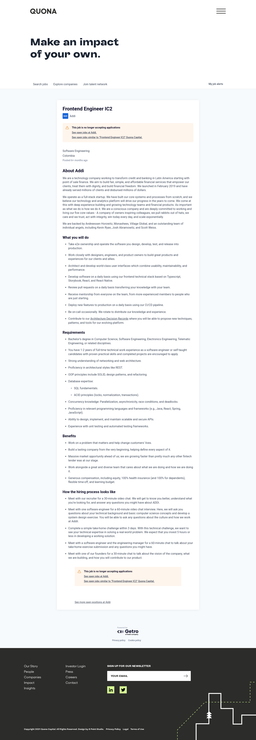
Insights (29, 688)
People (29, 671)
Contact (72, 682)
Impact (29, 682)
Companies (32, 677)
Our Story (31, 666)
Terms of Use (137, 729)
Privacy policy (118, 640)
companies (66, 84)
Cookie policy (134, 640)
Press (69, 671)
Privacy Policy (113, 729)
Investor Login (76, 666)
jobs (40, 84)
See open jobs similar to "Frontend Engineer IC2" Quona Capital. (107, 137)
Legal (125, 729)
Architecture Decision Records (109, 318)
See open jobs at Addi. (84, 132)
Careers (71, 677)
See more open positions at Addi (93, 602)
